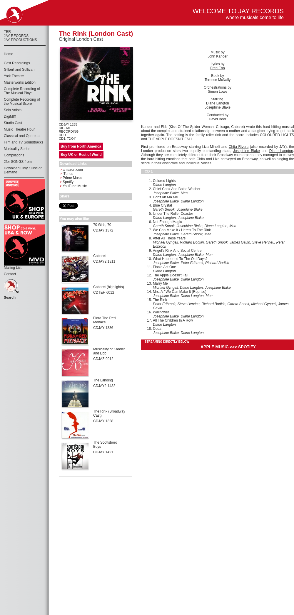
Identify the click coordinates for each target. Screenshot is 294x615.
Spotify (67, 182)
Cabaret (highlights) (108, 287)
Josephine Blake (217, 107)
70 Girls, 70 (102, 225)
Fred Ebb (217, 68)
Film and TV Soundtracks (24, 142)
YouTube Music (73, 186)
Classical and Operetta (21, 136)
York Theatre (14, 76)
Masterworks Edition (20, 82)
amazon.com (71, 170)
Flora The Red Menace (104, 320)
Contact (10, 274)
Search (10, 297)
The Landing (103, 380)
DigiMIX (10, 116)
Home (8, 54)
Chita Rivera (238, 147)
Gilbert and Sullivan (19, 69)
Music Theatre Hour (19, 129)
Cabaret (99, 256)
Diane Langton (217, 103)
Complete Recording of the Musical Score (22, 101)
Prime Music (71, 178)
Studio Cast (13, 123)
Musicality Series (17, 149)
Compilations (14, 155)
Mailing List (12, 268)
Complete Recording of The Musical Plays (22, 91)
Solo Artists (12, 110)
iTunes (66, 174)
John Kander (218, 56)
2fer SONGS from (18, 162)
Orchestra (211, 87)
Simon (213, 91)
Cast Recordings (17, 63)
